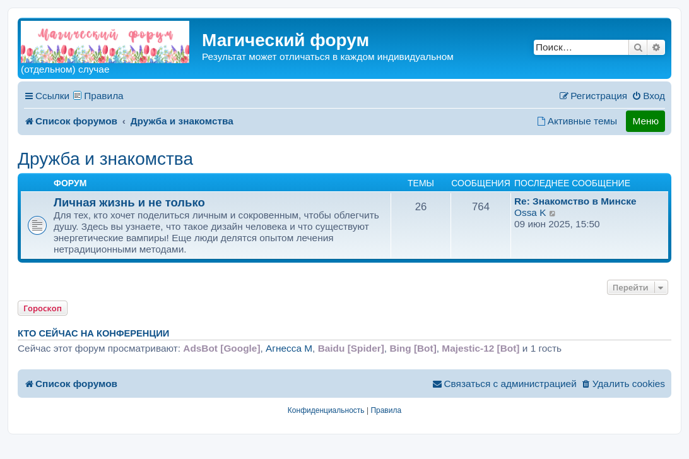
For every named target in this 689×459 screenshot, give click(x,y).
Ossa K (530, 212)
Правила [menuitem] (104, 95)
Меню (645, 121)
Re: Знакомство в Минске (575, 201)
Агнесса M (289, 348)
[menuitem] (648, 96)
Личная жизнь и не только (129, 202)
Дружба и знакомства (105, 159)
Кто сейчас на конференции (93, 333)
